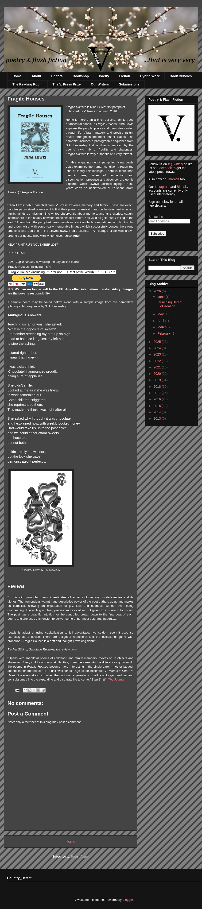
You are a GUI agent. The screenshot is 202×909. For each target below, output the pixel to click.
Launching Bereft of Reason (169, 304)
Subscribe (155, 217)
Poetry (104, 76)
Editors (56, 76)
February (164, 333)
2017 (158, 393)
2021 (158, 367)
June (161, 297)
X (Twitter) (175, 164)
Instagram (162, 187)
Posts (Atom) (80, 856)
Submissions (129, 84)
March (162, 327)
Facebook (164, 168)
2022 (158, 361)
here (73, 649)
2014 (158, 412)
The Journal (116, 679)
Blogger (127, 899)
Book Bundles (181, 76)
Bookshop (81, 76)
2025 (158, 342)
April (161, 321)
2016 (158, 399)
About (36, 76)
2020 (158, 373)
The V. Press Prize (67, 84)
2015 (158, 406)
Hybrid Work (150, 76)
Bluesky (182, 187)
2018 (158, 386)
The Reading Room (27, 84)
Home (17, 76)
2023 (158, 354)
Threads (173, 179)
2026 (158, 291)
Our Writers (100, 84)
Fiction (124, 76)
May (160, 314)
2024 (158, 348)
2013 (158, 418)
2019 (158, 380)
